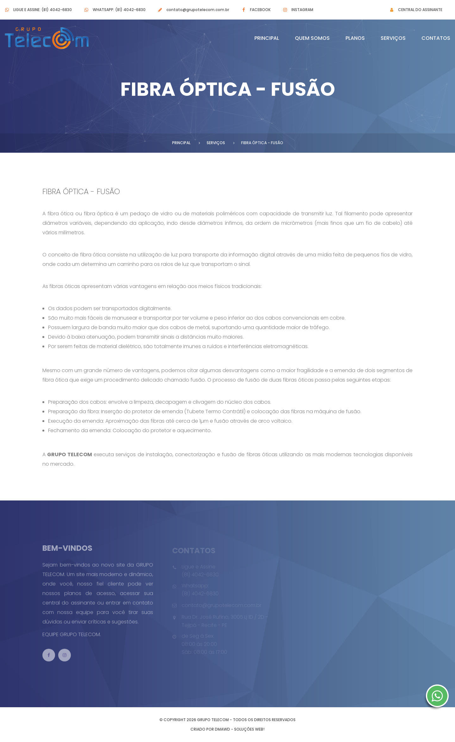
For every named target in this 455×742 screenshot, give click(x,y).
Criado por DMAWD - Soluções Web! (227, 729)
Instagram (302, 9)
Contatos (435, 38)
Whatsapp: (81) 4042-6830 (119, 9)
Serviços (393, 38)
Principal (266, 38)
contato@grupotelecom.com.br (197, 9)
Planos (355, 38)
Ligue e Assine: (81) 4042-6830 (42, 9)
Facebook (260, 9)
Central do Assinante (420, 9)
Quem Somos (312, 38)
